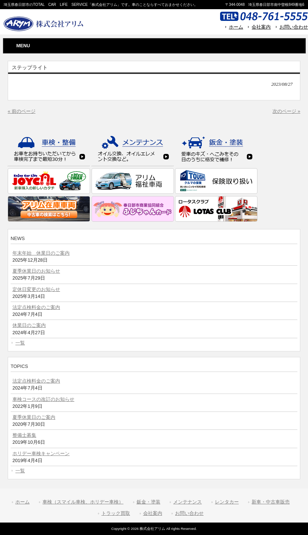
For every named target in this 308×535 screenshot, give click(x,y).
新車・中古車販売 (271, 502)
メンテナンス (187, 502)
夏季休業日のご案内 (33, 417)
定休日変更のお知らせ (36, 289)
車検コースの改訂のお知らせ (43, 399)
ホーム (236, 27)
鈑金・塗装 (148, 502)
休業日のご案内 (29, 325)
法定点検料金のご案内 (36, 307)
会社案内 (261, 27)
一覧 (20, 343)
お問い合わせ (293, 27)
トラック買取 (115, 513)
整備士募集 (24, 435)
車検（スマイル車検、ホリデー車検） (82, 502)
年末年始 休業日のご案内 (41, 253)
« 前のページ (22, 111)
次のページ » (286, 111)
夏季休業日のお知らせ (36, 271)
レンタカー (227, 502)
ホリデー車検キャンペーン (41, 453)
